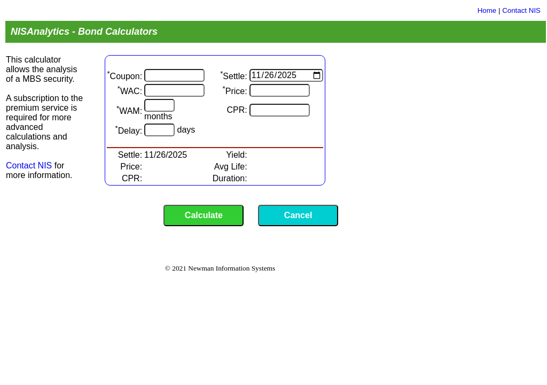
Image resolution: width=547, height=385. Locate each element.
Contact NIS (521, 10)
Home (487, 10)
